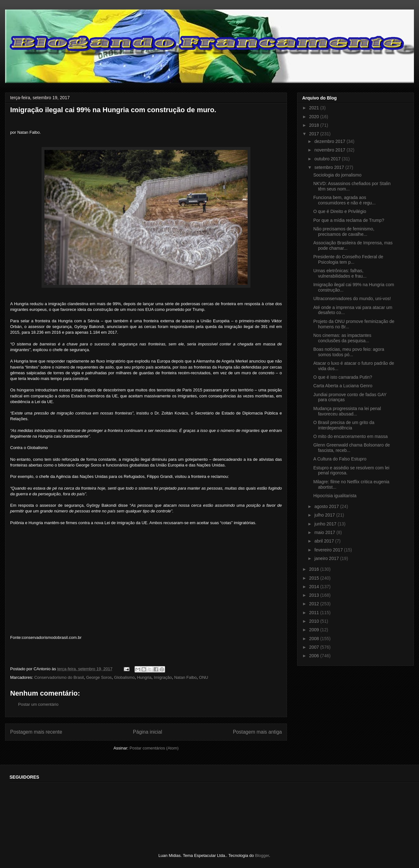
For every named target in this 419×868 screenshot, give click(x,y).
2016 (314, 569)
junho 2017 (325, 523)
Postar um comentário (38, 704)
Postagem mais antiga (257, 732)
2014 (314, 586)
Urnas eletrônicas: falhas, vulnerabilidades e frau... (340, 273)
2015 (314, 578)
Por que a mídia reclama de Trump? (348, 220)
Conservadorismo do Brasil (59, 677)
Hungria (144, 677)
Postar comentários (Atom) (154, 748)
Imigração (163, 677)
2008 (314, 638)
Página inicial (147, 732)
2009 (314, 629)
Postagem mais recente (36, 732)
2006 (314, 655)
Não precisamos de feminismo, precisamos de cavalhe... (343, 231)
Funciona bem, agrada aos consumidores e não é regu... (344, 200)
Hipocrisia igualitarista (334, 495)
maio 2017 (325, 532)
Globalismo (124, 677)
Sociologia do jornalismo (337, 174)
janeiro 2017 (327, 558)
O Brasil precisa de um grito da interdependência (343, 425)
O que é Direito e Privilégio (339, 211)
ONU (203, 677)
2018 (314, 125)
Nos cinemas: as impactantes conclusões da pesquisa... (342, 338)
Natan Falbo (185, 677)
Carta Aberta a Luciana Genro (342, 385)
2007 (314, 647)
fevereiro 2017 (329, 549)
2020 (314, 116)
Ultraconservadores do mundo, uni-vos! (352, 298)
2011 (314, 612)
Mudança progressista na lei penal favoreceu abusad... (347, 411)
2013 (314, 595)
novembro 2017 (330, 149)
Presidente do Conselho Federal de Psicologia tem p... (348, 259)
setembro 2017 (329, 167)
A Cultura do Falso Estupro (339, 458)
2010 (314, 621)
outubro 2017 (328, 158)
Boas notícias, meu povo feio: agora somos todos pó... (348, 352)
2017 (314, 133)
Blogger (262, 855)
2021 (314, 107)
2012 (314, 603)
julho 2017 (325, 515)
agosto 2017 (327, 506)
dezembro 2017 (330, 141)
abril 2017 (324, 540)
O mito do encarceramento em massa (350, 436)
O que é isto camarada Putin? (342, 377)
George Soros (99, 677)
